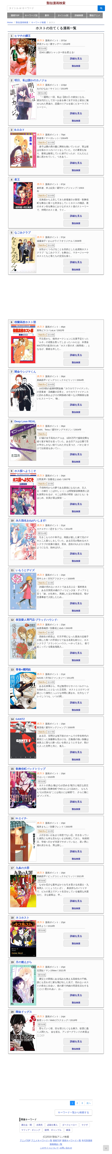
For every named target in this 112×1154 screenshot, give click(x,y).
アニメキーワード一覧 (41, 1140)
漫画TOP (15, 15)
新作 (47, 15)
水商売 (39, 1125)
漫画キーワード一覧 (71, 1140)
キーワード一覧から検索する (73, 1112)
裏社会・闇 (26, 1125)
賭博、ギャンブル (53, 1130)
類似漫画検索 (55, 3)
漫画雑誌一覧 (56, 1144)
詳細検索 (79, 15)
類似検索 (76, 66)
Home (10, 22)
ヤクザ (85, 1125)
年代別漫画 (87, 1140)
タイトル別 (63, 15)
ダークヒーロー (69, 1125)
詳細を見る (76, 58)
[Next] (89, 1103)
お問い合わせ (66, 1148)
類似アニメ (95, 15)
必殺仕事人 (52, 1125)
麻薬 (68, 1130)
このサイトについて (49, 1148)
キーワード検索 (38, 22)
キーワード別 (31, 15)
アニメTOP (25, 1140)
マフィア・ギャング (30, 1130)
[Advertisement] (56, 297)
